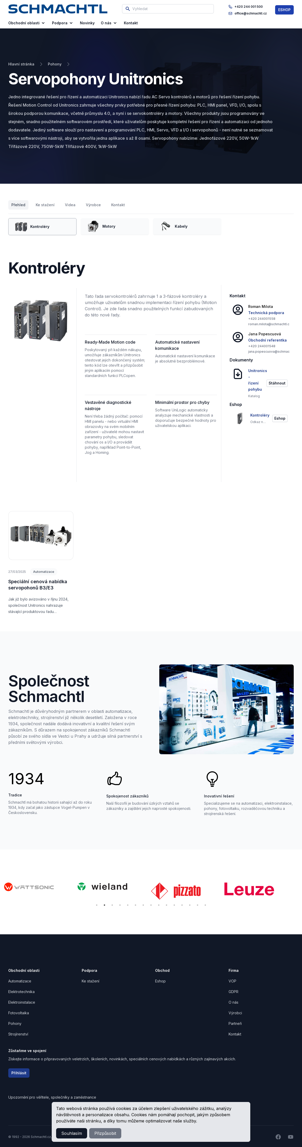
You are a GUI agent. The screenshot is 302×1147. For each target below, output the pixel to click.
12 (182, 905)
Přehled (18, 205)
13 (189, 905)
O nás (109, 23)
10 (166, 905)
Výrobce (93, 205)
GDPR (233, 991)
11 (174, 905)
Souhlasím (71, 1133)
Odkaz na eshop (258, 422)
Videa (70, 205)
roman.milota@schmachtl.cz (269, 324)
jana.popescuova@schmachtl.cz (273, 351)
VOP (232, 981)
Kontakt (118, 205)
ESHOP (284, 10)
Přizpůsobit (105, 1133)
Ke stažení (45, 205)
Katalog (254, 396)
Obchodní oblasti (27, 23)
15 (205, 905)
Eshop (160, 981)
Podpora (63, 23)
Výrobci (235, 1013)
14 (197, 905)
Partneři (235, 1023)
